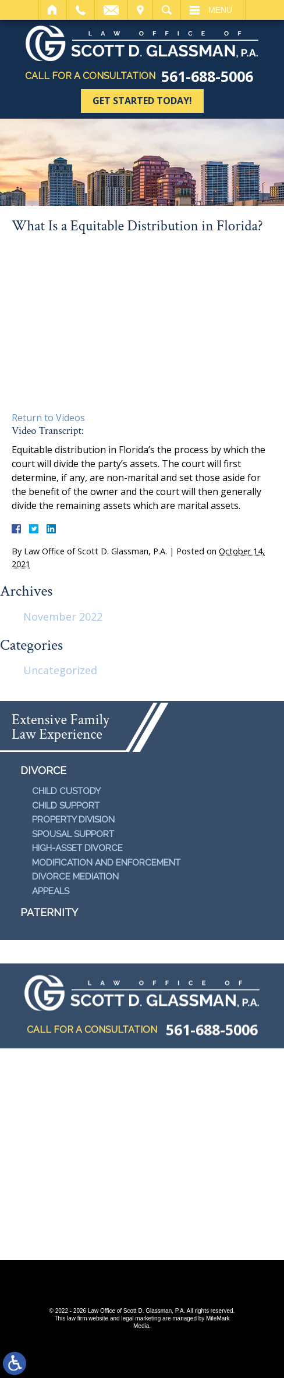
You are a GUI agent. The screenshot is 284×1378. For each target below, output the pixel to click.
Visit (140, 10)
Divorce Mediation (75, 876)
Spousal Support (73, 834)
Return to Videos (48, 417)
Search (166, 10)
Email (111, 10)
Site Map (73, 1241)
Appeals (50, 891)
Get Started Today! (142, 100)
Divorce (43, 770)
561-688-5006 (207, 76)
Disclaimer (133, 1241)
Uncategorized (60, 670)
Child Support (66, 805)
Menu (220, 10)
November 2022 (62, 617)
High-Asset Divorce (77, 848)
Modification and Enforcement (106, 862)
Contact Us (201, 1241)
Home (52, 10)
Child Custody (66, 791)
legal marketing (141, 1318)
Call (80, 10)
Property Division (73, 819)
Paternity (49, 912)
